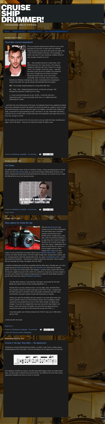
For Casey (9, 165)
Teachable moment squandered (19, 42)
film (11, 332)
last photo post (53, 227)
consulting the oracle (52, 257)
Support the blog (19, 31)
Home (7, 31)
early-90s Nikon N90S (48, 253)
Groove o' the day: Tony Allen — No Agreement (25, 343)
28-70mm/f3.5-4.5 (40, 267)
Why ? (57, 31)
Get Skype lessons (35, 31)
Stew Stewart (20, 172)
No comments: (32, 154)
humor (12, 212)
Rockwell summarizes (33, 276)
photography (27, 332)
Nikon (21, 332)
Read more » (9, 326)
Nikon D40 (50, 250)
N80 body (20, 267)
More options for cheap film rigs (18, 223)
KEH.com (16, 332)
